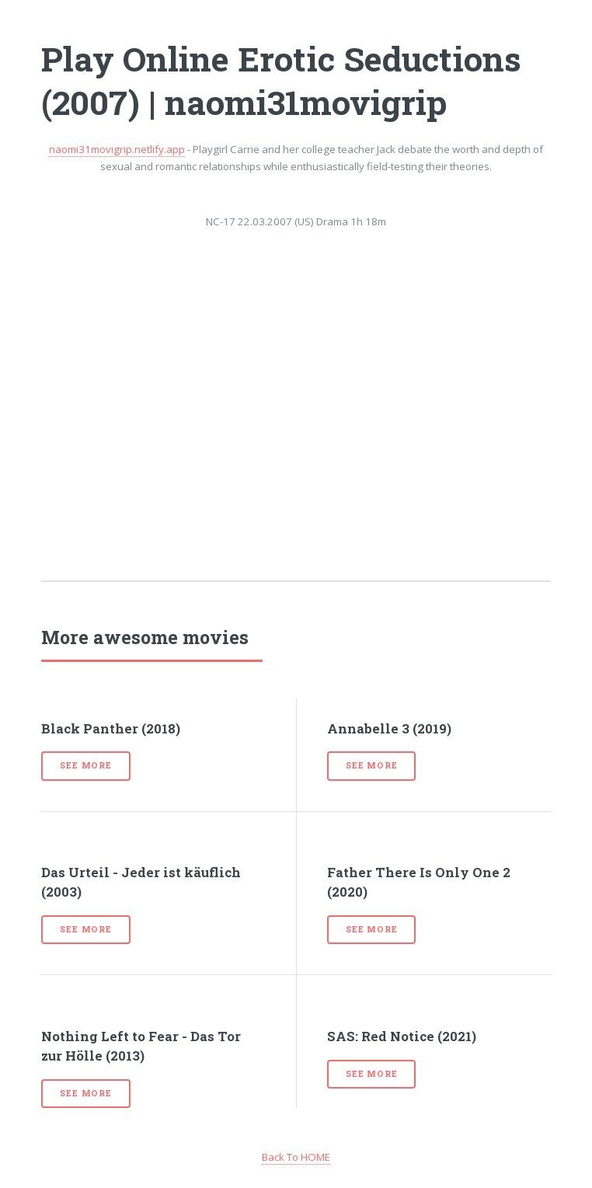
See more (85, 765)
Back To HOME (296, 1157)
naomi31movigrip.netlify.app (117, 149)
